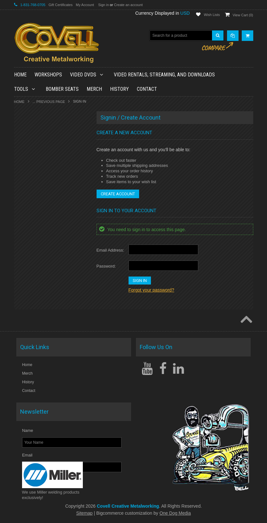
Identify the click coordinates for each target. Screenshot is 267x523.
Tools (24, 89)
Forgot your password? (151, 290)
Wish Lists (212, 15)
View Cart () (243, 15)
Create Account (118, 193)
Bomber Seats (62, 89)
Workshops (48, 75)
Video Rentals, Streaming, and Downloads (164, 75)
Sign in (103, 5)
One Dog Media (175, 513)
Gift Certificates (61, 5)
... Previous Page (49, 102)
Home (19, 102)
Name (27, 430)
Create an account (128, 5)
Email (27, 455)
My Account (85, 5)
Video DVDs (86, 75)
